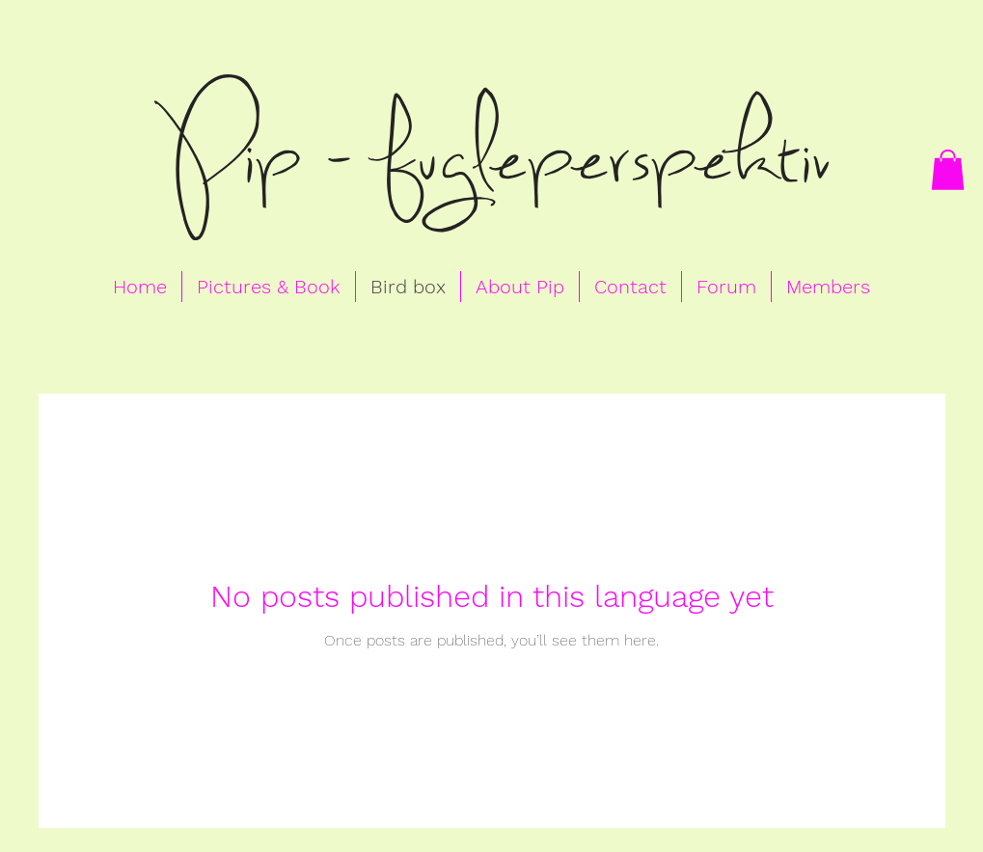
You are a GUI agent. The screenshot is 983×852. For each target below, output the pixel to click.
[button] (948, 170)
